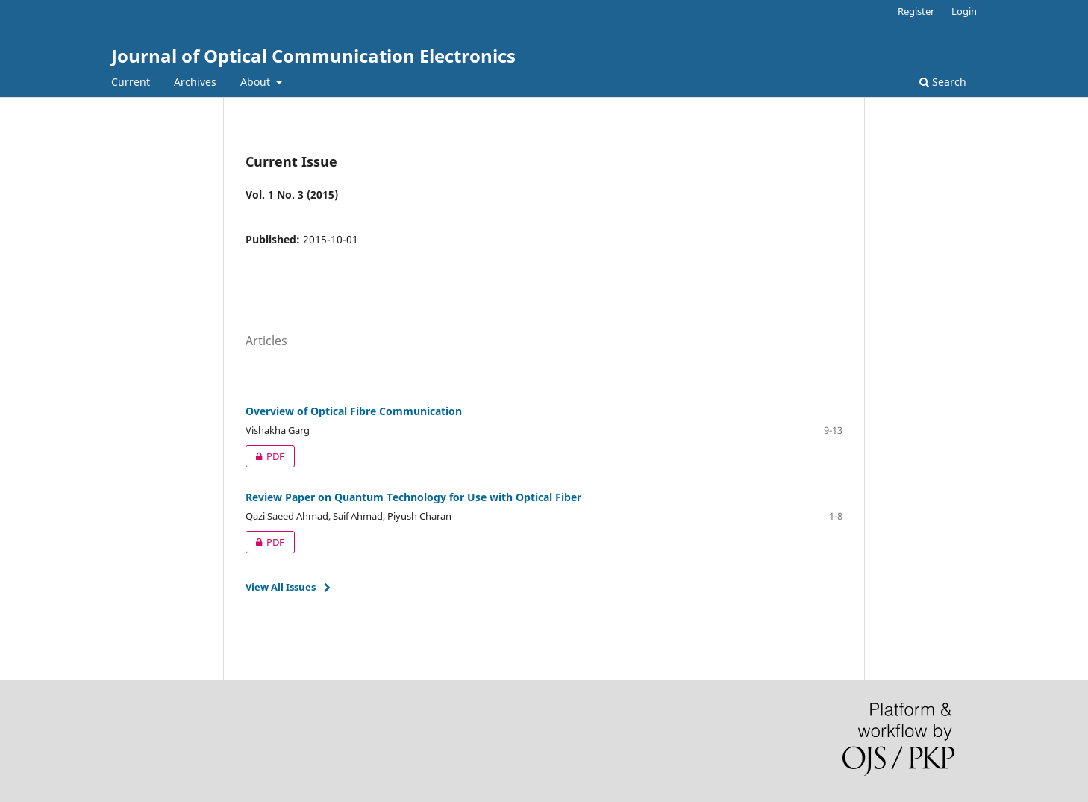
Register (916, 11)
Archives (195, 82)
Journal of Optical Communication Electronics (313, 55)
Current (130, 82)
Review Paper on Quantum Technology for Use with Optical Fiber (413, 497)
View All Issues (281, 587)
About (256, 82)
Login (964, 11)
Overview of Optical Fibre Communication (354, 411)
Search (942, 82)
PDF (265, 456)
